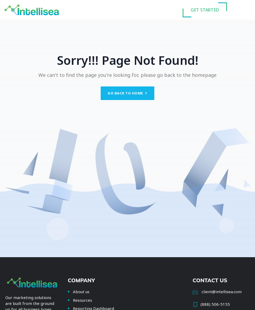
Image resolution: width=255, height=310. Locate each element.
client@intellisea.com (222, 291)
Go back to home (127, 93)
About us (81, 291)
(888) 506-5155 (215, 304)
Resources (82, 300)
